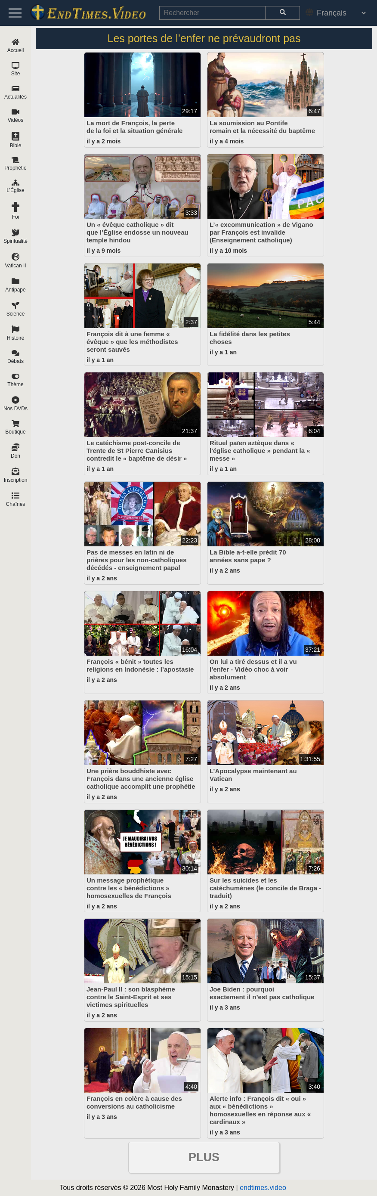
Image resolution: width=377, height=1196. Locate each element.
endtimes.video (263, 1187)
